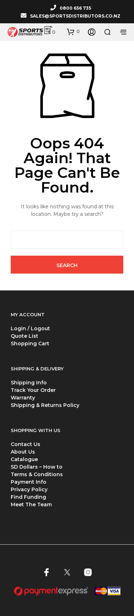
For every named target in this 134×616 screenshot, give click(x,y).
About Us (23, 452)
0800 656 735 (75, 8)
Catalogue (24, 459)
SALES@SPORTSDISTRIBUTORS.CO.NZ (75, 16)
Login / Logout (30, 328)
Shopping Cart (30, 343)
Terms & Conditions (37, 474)
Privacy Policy (29, 489)
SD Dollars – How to (37, 467)
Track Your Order (33, 390)
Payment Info (28, 482)
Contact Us (25, 444)
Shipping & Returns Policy (45, 405)
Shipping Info (29, 382)
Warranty (23, 397)
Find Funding (28, 497)
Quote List (24, 336)
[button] (73, 31)
